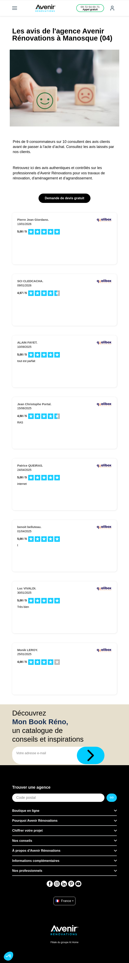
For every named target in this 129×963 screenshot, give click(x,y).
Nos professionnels (27, 870)
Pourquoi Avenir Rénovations (35, 820)
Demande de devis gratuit (64, 198)
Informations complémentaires (35, 860)
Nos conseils (22, 840)
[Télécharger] (90, 755)
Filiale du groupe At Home (64, 942)
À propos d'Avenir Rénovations (36, 850)
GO (112, 797)
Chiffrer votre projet (27, 830)
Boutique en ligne (25, 810)
